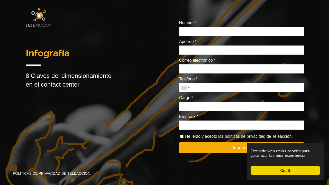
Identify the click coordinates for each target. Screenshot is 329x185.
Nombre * (188, 23)
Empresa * (188, 116)
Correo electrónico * (197, 60)
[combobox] (185, 87)
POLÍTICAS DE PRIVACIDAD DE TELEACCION (51, 173)
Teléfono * (188, 79)
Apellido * (188, 41)
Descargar (241, 147)
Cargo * (186, 98)
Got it (285, 170)
